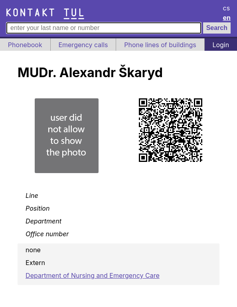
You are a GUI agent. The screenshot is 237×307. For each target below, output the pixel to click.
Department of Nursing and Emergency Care (93, 275)
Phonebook (25, 45)
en (227, 18)
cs (226, 8)
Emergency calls (83, 45)
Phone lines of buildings (160, 45)
